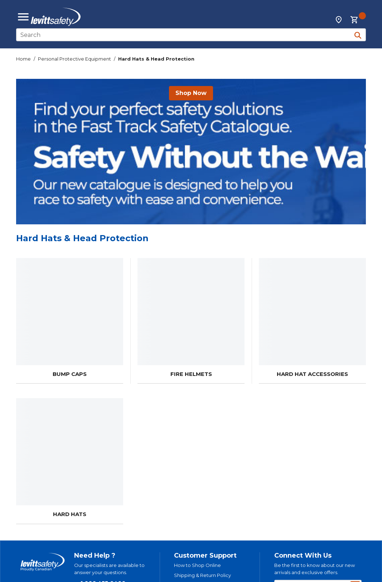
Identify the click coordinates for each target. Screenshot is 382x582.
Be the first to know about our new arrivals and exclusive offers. (314, 568)
